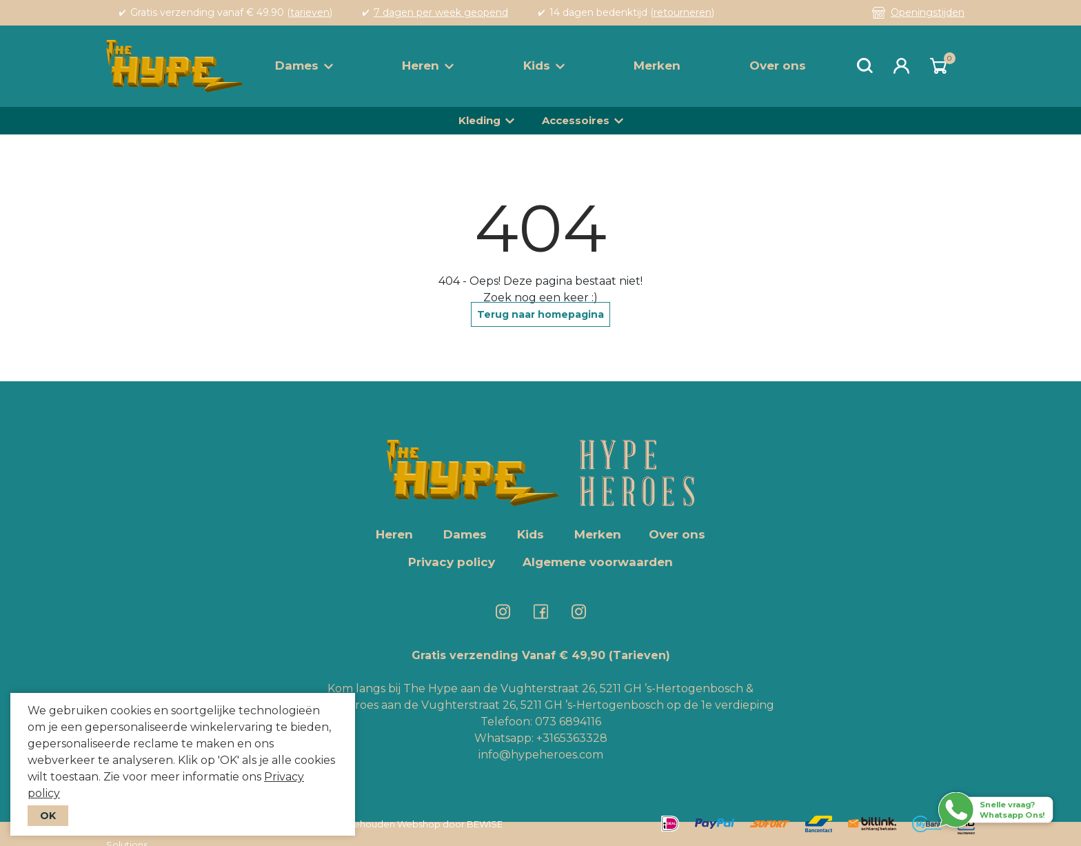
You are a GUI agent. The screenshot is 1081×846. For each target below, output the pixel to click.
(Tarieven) (639, 655)
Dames (304, 65)
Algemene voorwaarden (598, 562)
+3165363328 (570, 738)
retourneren (682, 12)
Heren (428, 65)
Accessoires (575, 120)
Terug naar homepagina (540, 314)
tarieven (310, 12)
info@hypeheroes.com (540, 754)
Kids (544, 65)
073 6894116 (568, 721)
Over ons (777, 65)
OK (48, 815)
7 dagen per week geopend (441, 12)
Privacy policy (451, 562)
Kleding (479, 120)
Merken (657, 65)
